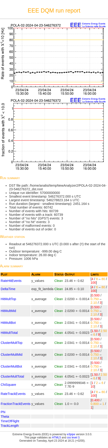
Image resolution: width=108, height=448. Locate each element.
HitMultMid (8, 311)
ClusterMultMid (11, 354)
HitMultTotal (9, 333)
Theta (5, 416)
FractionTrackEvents (15, 404)
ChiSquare (8, 384)
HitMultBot (8, 322)
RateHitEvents (11, 281)
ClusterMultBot (11, 366)
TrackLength (10, 425)
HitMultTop (8, 299)
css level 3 (73, 437)
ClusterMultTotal (12, 376)
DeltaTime (8, 289)
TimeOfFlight (10, 421)
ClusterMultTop (11, 343)
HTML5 (56, 437)
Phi (3, 412)
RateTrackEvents (13, 394)
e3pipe (71, 434)
